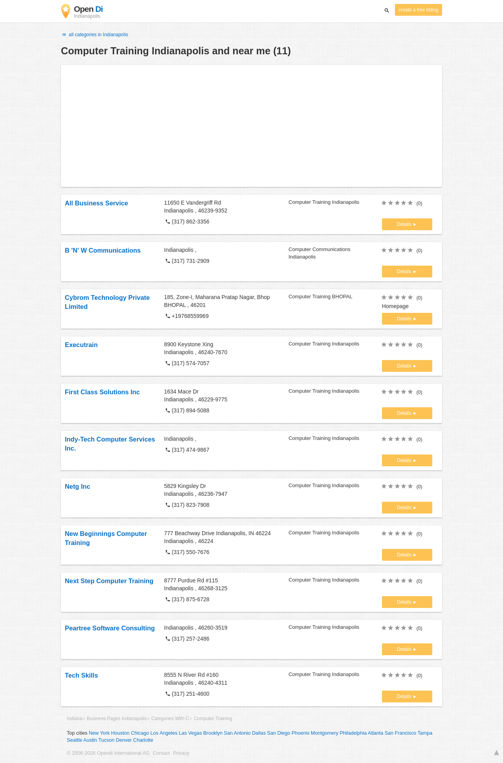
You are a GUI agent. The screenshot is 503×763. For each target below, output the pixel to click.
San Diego (278, 733)
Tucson (106, 740)
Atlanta (375, 733)
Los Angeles (164, 733)
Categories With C (170, 718)
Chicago (140, 733)
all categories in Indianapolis (94, 34)
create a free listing (418, 10)
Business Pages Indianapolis (117, 718)
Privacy (181, 753)
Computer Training (213, 718)
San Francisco (401, 733)
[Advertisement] (251, 126)
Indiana (74, 718)
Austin (90, 740)
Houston (120, 733)
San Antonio (237, 733)
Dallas (259, 733)
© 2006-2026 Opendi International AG (108, 753)
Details (405, 224)
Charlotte (143, 740)
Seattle (74, 740)
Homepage (395, 306)
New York (99, 733)
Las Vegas (190, 733)
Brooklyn (212, 733)
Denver (124, 740)
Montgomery (324, 733)
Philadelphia (353, 733)
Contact (161, 753)
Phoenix (301, 733)
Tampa (425, 733)
